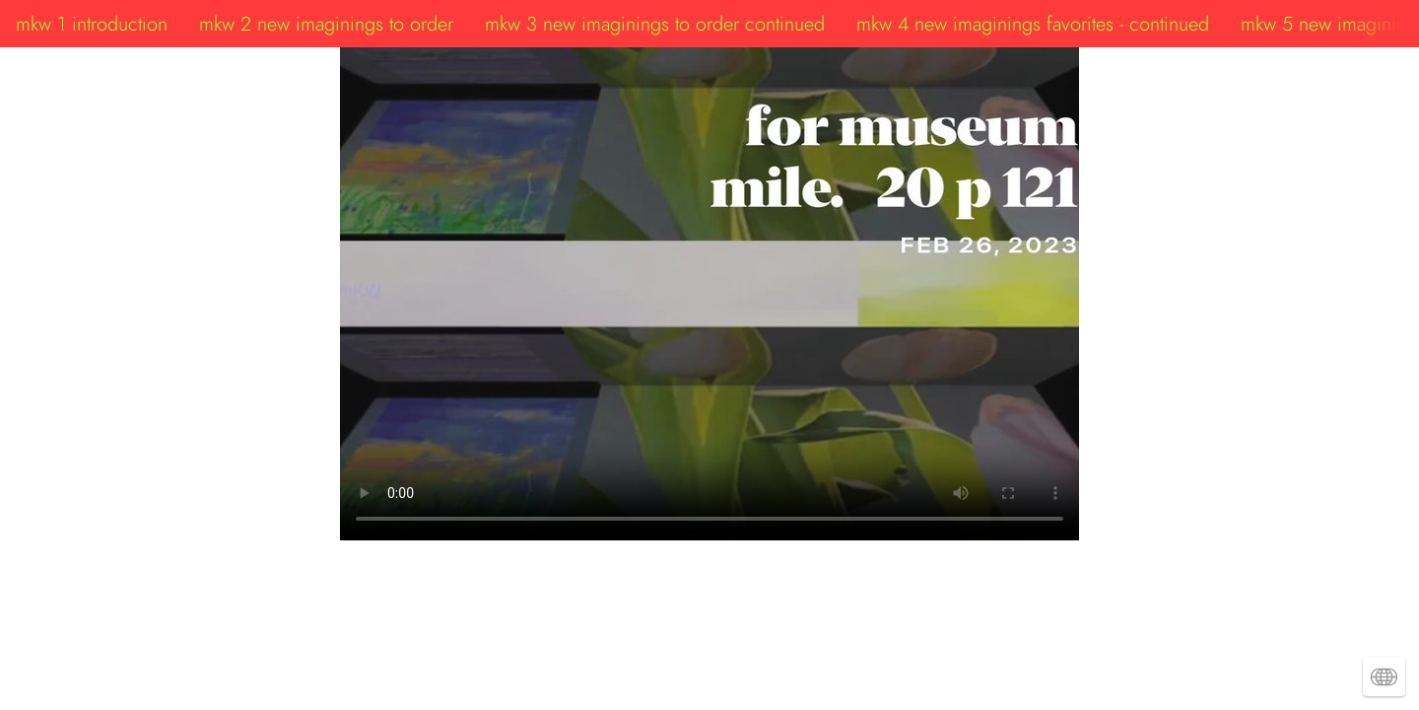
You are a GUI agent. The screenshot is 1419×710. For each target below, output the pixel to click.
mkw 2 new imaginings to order (326, 23)
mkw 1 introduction (92, 23)
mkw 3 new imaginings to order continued (655, 23)
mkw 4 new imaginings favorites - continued (1032, 23)
